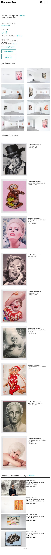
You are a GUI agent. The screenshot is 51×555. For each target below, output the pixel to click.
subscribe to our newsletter (11, 548)
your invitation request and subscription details (11, 544)
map (15, 44)
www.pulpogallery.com (8, 47)
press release (5, 25)
